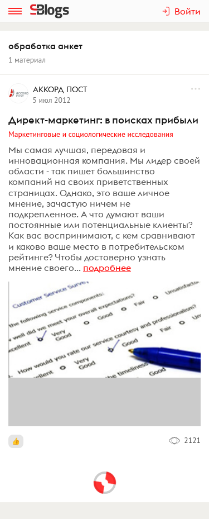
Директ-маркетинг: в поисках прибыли (103, 119)
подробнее (107, 267)
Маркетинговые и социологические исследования (90, 134)
